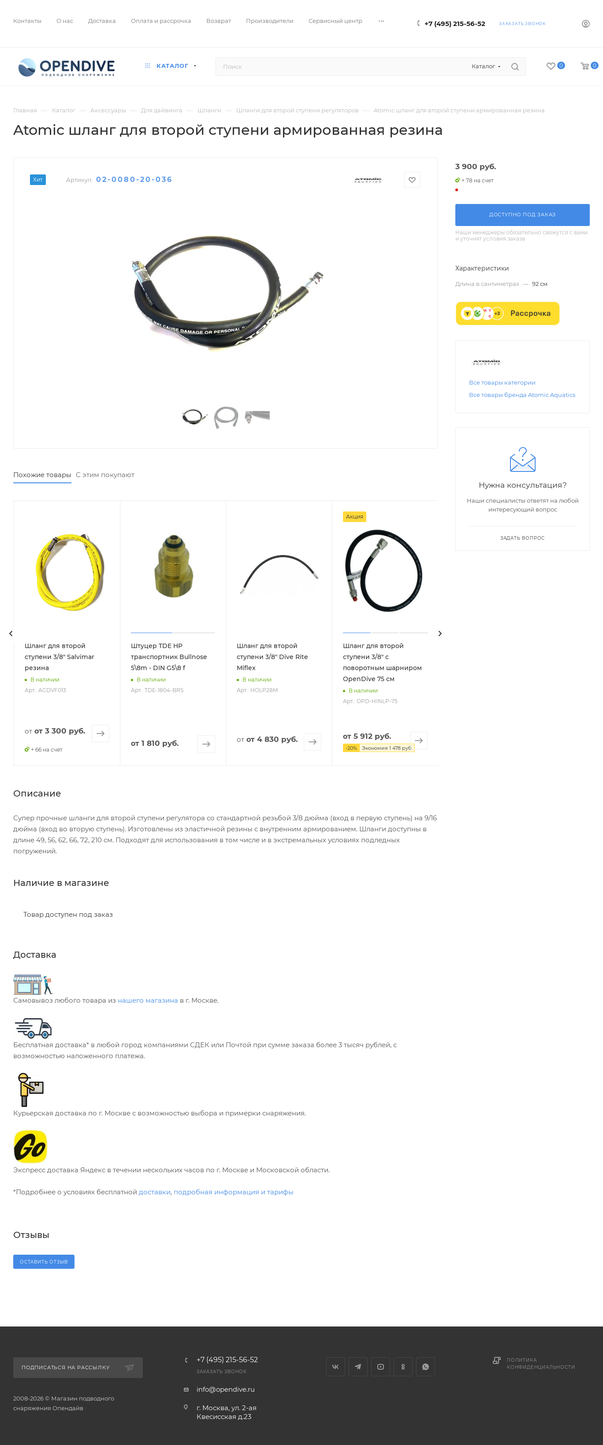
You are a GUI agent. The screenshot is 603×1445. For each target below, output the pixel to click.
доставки (155, 1192)
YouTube (380, 1366)
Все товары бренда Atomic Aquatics (522, 394)
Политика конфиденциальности (541, 1363)
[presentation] (11, 633)
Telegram (358, 1366)
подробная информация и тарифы (234, 1192)
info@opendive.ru (226, 1389)
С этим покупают (105, 475)
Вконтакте (335, 1366)
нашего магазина (148, 1000)
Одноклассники (403, 1366)
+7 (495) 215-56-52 (454, 23)
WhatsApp (425, 1366)
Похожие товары (42, 475)
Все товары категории (502, 382)
